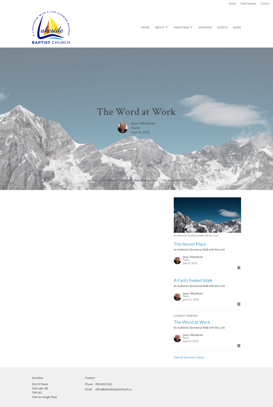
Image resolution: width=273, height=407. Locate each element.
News (237, 27)
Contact (265, 3)
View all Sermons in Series (189, 357)
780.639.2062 (103, 384)
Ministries (183, 27)
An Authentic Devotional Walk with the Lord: (130, 180)
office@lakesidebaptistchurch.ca (113, 389)
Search (232, 3)
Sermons (205, 27)
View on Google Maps (44, 397)
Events (222, 27)
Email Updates (248, 3)
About (161, 27)
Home (145, 27)
